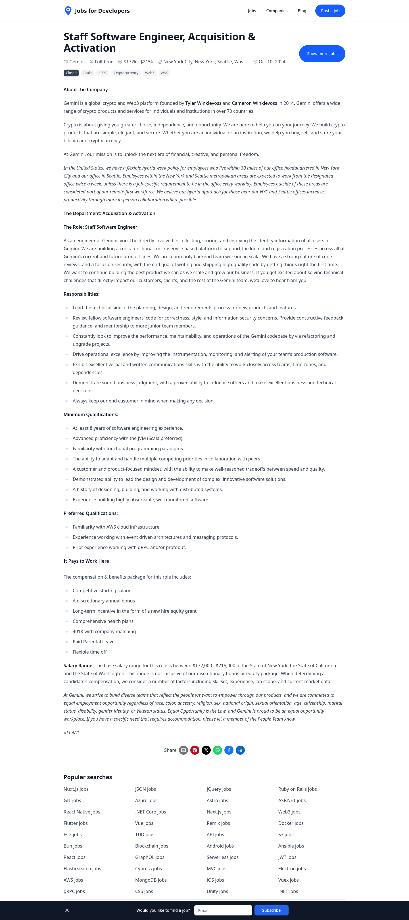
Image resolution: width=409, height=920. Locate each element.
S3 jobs (285, 834)
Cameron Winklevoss (254, 103)
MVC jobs (217, 868)
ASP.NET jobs (292, 800)
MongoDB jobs (151, 880)
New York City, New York (189, 62)
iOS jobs (215, 880)
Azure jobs (146, 800)
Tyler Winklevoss (202, 103)
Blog (302, 10)
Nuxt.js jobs (76, 789)
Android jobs (220, 846)
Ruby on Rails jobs (297, 789)
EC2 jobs (73, 834)
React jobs (74, 857)
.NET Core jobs (150, 812)
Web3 (149, 72)
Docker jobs (291, 823)
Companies (276, 10)
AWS (164, 72)
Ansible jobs (291, 846)
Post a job (330, 10)
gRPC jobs (74, 891)
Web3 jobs (289, 812)
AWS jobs (73, 880)
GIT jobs (72, 800)
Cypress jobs (148, 868)
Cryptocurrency (126, 72)
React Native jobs (82, 812)
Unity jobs (217, 891)
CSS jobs (144, 891)
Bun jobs (73, 846)
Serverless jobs (223, 857)
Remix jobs (218, 823)
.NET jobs (288, 891)
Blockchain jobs (151, 846)
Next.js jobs (219, 812)
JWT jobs (287, 857)
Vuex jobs (288, 880)
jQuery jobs (219, 789)
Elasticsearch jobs (82, 868)
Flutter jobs (76, 823)
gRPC (103, 72)
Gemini (77, 62)
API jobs (215, 834)
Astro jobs (217, 800)
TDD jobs (145, 834)
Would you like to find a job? (163, 910)
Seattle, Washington (238, 62)
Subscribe (271, 910)
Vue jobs (144, 823)
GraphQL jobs (149, 857)
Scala (88, 72)
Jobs (252, 10)
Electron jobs (292, 868)
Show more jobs (322, 53)
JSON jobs (145, 789)
